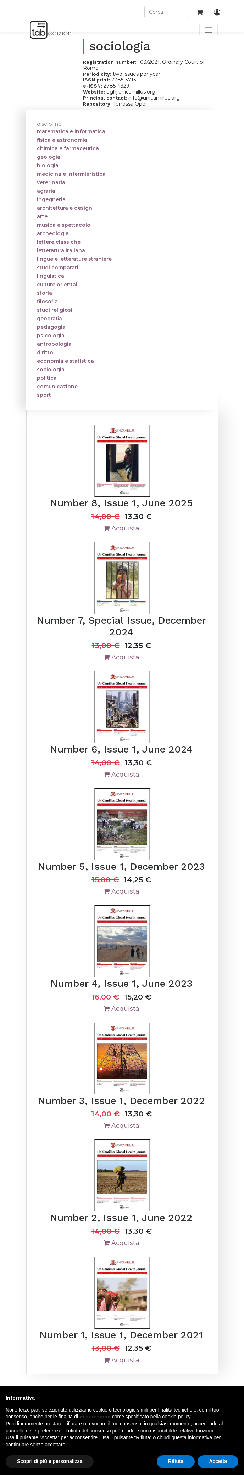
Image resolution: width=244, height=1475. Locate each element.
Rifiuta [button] (176, 1461)
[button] (234, 1397)
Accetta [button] (218, 1461)
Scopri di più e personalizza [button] (49, 1461)
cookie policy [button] (176, 1416)
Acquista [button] (121, 528)
